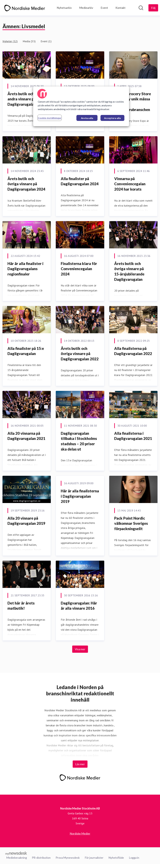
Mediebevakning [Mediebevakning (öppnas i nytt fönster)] (16, 857)
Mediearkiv (86, 7)
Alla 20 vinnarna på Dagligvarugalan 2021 (26, 436)
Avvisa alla (87, 118)
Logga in (134, 857)
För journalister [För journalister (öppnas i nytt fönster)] (94, 857)
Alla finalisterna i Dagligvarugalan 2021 (133, 436)
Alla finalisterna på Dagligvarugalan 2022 (133, 351)
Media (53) (29, 41)
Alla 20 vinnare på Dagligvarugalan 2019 (26, 521)
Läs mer (80, 764)
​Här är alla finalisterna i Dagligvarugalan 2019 (80, 496)
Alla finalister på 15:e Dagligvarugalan (26, 351)
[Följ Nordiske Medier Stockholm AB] (153, 7)
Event (104, 7)
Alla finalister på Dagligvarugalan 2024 (80, 181)
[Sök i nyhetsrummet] (140, 7)
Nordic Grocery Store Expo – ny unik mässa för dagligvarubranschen (132, 101)
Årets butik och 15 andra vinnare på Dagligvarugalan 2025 (26, 98)
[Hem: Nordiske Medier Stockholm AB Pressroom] (25, 8)
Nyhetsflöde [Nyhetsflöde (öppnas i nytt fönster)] (116, 857)
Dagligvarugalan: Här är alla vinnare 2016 (79, 606)
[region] (81, 106)
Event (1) (46, 41)
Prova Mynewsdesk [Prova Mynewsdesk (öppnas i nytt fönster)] (68, 857)
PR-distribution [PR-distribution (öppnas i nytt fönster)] (41, 857)
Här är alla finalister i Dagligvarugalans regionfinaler (25, 268)
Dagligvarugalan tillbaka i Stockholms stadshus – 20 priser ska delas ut (79, 441)
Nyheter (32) (10, 41)
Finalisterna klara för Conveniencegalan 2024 (79, 268)
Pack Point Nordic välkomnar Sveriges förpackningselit (131, 523)
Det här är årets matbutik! (21, 606)
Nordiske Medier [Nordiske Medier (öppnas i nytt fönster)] (80, 833)
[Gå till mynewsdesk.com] (16, 853)
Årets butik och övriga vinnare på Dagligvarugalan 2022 (80, 353)
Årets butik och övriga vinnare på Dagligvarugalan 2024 (26, 183)
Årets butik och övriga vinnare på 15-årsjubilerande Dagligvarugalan (129, 271)
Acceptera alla (112, 118)
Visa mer (80, 649)
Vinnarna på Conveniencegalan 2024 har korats (129, 183)
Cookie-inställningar (49, 117)
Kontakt (120, 7)
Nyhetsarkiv (64, 7)
